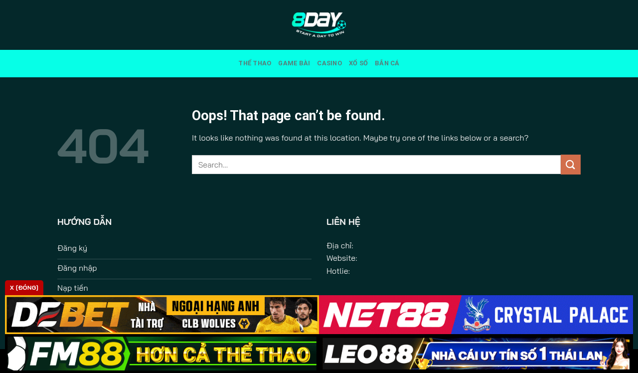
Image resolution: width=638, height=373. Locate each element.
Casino (329, 63)
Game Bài (294, 63)
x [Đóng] (24, 287)
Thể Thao (254, 63)
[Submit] (571, 164)
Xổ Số (358, 63)
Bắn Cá (387, 63)
